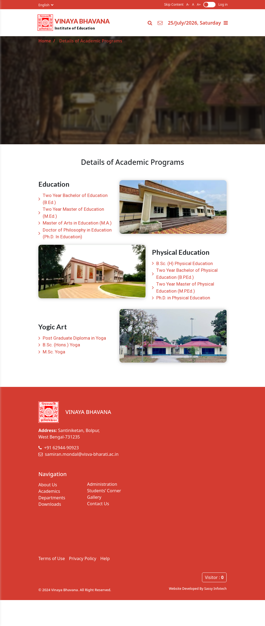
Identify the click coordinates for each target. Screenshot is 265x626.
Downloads (49, 504)
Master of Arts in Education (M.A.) (77, 223)
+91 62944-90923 (58, 448)
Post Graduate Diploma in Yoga (74, 338)
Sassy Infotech (215, 588)
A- (188, 4)
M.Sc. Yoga (54, 351)
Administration (102, 484)
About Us (47, 485)
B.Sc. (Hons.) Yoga (61, 344)
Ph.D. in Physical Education (183, 297)
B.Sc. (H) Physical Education (184, 263)
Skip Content (174, 4)
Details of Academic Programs (90, 41)
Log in (223, 4)
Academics (49, 491)
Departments (51, 498)
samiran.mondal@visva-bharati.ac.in (78, 454)
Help (105, 558)
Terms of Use (51, 558)
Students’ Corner (104, 491)
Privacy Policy (82, 558)
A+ (199, 4)
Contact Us (98, 504)
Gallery (94, 497)
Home (44, 41)
